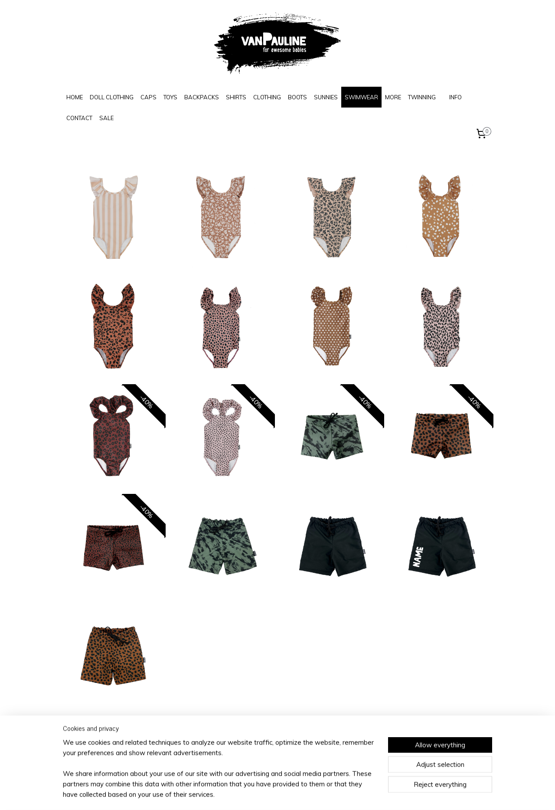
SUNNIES (326, 97)
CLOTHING (267, 97)
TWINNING (422, 97)
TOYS (170, 97)
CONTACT (79, 117)
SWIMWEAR (361, 97)
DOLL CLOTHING (112, 97)
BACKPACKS (201, 97)
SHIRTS (236, 97)
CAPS (148, 97)
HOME (74, 97)
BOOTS (297, 97)
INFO (455, 97)
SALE (106, 117)
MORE (393, 97)
